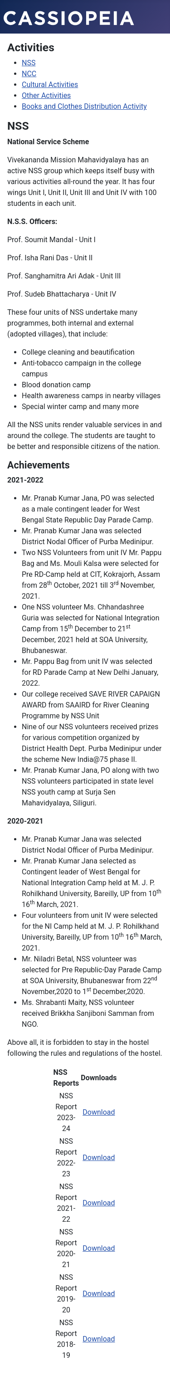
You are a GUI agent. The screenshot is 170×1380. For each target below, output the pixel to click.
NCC (29, 73)
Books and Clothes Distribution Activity (84, 106)
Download (99, 1112)
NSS (28, 63)
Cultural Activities (50, 84)
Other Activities (46, 95)
